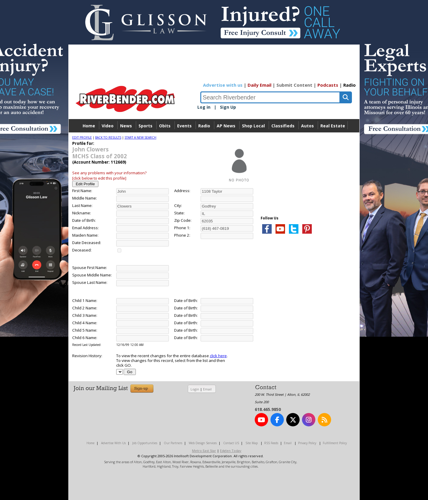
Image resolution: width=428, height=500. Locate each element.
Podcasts (327, 85)
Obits (165, 126)
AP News (226, 126)
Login (195, 389)
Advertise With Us (113, 443)
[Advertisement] (305, 309)
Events (184, 126)
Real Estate (332, 126)
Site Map (252, 443)
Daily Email (259, 85)
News (126, 126)
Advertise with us (223, 85)
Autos (307, 126)
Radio (349, 85)
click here (218, 355)
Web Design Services (203, 443)
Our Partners (173, 443)
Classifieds (283, 126)
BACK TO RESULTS (108, 137)
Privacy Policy (307, 443)
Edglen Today (230, 450)
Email (207, 389)
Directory (214, 139)
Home (89, 126)
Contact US (231, 443)
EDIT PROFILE (82, 137)
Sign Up (228, 107)
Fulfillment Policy (335, 443)
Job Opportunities (144, 443)
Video (108, 126)
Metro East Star (204, 450)
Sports (145, 126)
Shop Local (253, 126)
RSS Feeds (271, 443)
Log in (203, 107)
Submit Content (294, 85)
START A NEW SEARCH (140, 137)
